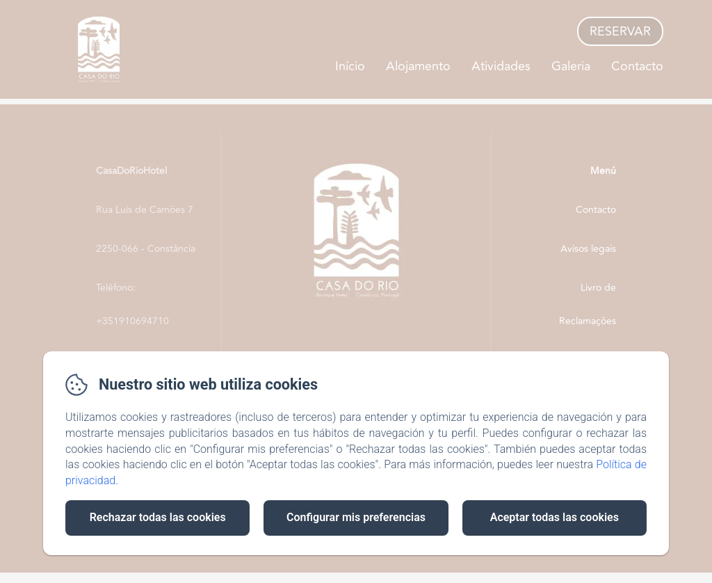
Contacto (637, 66)
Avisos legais (588, 248)
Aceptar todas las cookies (554, 517)
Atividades (501, 66)
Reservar (620, 31)
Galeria (570, 66)
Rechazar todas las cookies (158, 517)
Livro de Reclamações (587, 304)
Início (350, 66)
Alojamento (418, 66)
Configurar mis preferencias (356, 517)
